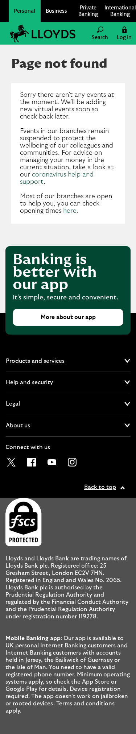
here (70, 211)
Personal (24, 10)
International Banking (120, 10)
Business (56, 10)
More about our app (68, 317)
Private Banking (88, 10)
